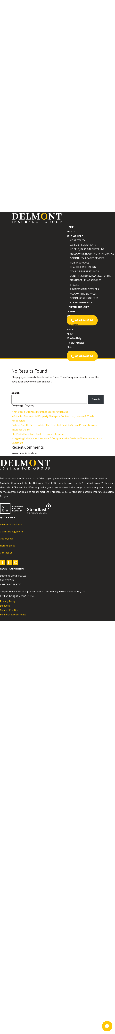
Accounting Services (83, 293)
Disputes (5, 605)
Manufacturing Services (85, 280)
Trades (74, 284)
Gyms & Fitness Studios (84, 271)
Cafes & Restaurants (83, 244)
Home (70, 227)
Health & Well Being (83, 267)
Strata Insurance (81, 302)
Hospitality (77, 240)
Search (15, 392)
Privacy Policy (7, 601)
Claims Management (11, 531)
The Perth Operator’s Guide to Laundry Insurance (38, 434)
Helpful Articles (78, 307)
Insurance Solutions (11, 524)
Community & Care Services (87, 258)
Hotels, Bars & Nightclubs (87, 249)
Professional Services (84, 289)
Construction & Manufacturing (90, 275)
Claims (71, 311)
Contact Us (6, 552)
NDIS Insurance (79, 262)
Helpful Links (7, 545)
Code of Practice (9, 610)
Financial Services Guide (13, 614)
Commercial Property (84, 298)
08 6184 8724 (82, 320)
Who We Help (75, 236)
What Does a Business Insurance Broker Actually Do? (40, 411)
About (71, 231)
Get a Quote (6, 538)
